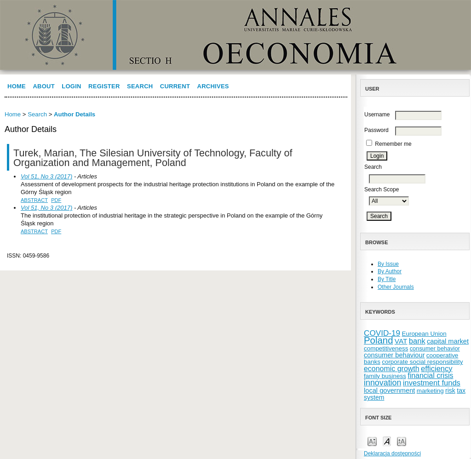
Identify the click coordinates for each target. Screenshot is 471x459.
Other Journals (396, 287)
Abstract (34, 200)
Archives (213, 86)
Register (104, 86)
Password (376, 130)
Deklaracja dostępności (392, 453)
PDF (56, 200)
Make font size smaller (372, 441)
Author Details (74, 114)
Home (16, 86)
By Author (390, 271)
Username (377, 114)
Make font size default (386, 441)
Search (140, 86)
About (44, 86)
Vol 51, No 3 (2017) (46, 176)
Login (71, 86)
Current (175, 86)
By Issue (388, 264)
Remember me (393, 144)
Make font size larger (401, 441)
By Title (387, 279)
